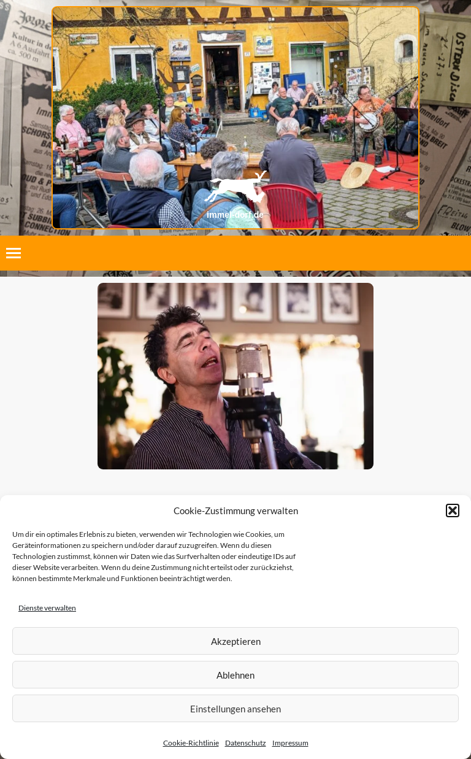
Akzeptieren (236, 641)
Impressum (290, 742)
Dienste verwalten (47, 607)
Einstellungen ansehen (235, 708)
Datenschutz (245, 742)
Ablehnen (235, 674)
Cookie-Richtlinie (191, 742)
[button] (452, 510)
